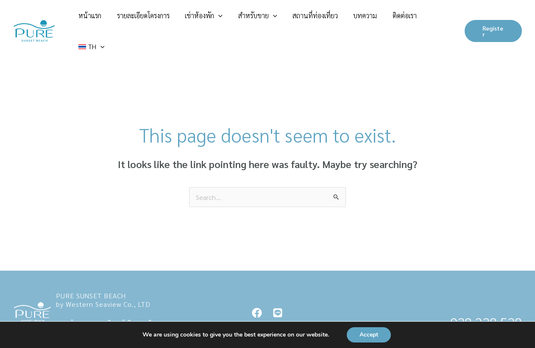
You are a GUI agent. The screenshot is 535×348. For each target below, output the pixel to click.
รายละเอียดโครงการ (177, 18)
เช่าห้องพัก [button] (231, 19)
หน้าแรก (131, 18)
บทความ (371, 18)
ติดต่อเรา (404, 18)
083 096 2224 (482, 316)
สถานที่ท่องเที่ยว (328, 18)
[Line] (278, 289)
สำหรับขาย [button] (277, 19)
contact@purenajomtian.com (87, 304)
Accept (368, 335)
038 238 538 (486, 298)
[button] (245, 19)
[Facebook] (257, 289)
